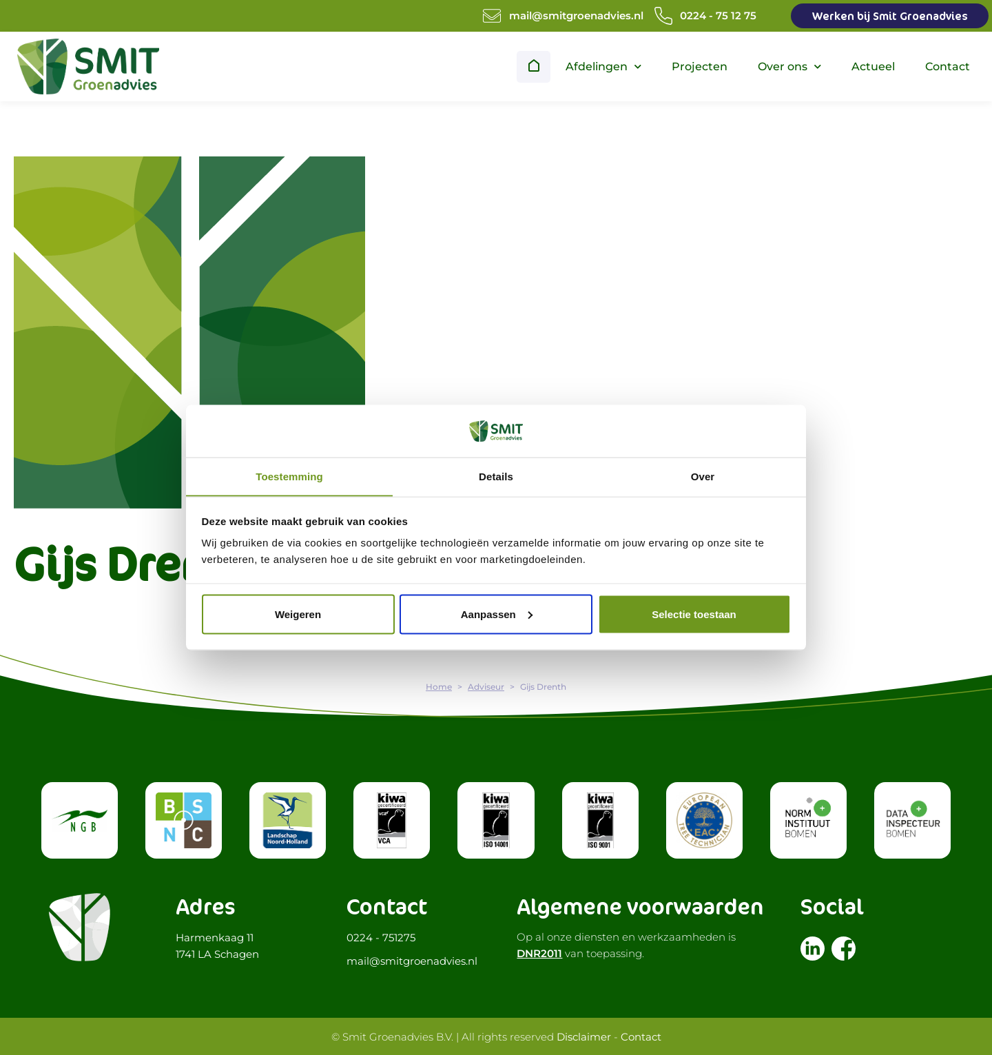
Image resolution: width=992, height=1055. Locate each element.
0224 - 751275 (381, 936)
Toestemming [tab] (289, 476)
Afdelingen (603, 65)
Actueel (873, 65)
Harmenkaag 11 (215, 936)
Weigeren (298, 614)
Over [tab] (703, 476)
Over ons (789, 65)
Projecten (699, 65)
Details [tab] (496, 476)
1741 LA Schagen (217, 953)
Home (535, 66)
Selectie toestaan (694, 614)
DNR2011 (539, 952)
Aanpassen (497, 614)
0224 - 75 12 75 (718, 15)
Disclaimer (584, 1036)
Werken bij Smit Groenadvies (890, 15)
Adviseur (486, 686)
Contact (947, 65)
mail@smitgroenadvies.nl (576, 15)
